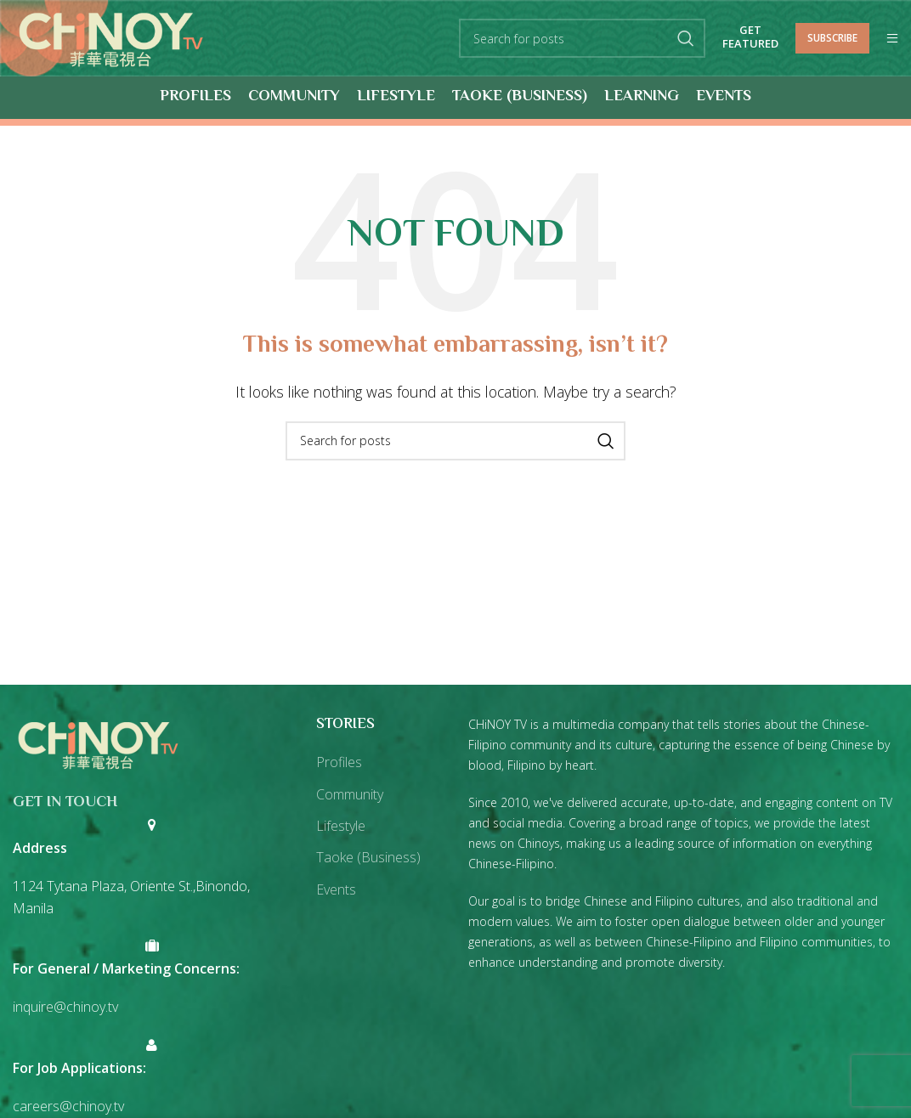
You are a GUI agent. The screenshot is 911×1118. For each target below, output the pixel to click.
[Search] (582, 39)
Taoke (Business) (368, 858)
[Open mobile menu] (892, 39)
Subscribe (832, 38)
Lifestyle (340, 826)
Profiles (339, 763)
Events (336, 890)
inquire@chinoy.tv (65, 1007)
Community (349, 795)
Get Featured (750, 38)
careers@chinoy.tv (68, 1107)
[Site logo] (112, 37)
